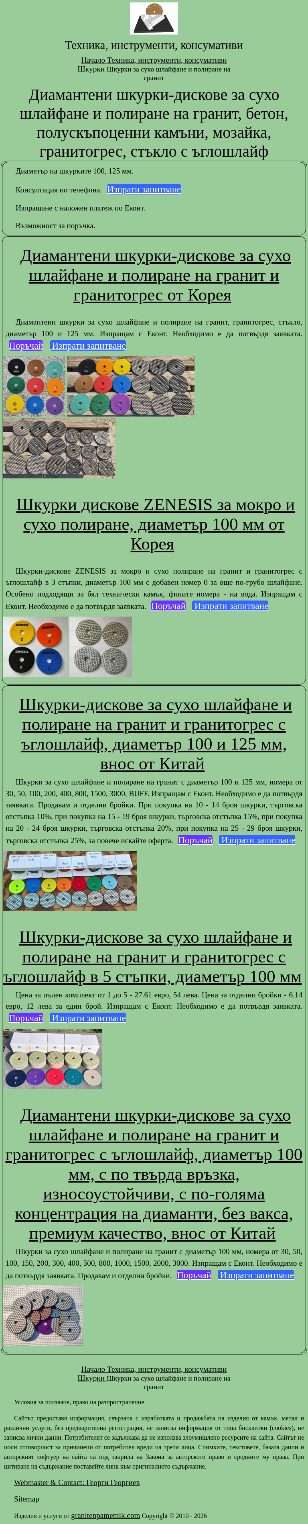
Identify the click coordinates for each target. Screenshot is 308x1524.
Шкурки (92, 69)
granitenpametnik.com (105, 1515)
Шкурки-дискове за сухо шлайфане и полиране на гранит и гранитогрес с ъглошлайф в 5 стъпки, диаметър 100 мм (152, 956)
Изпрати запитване (144, 189)
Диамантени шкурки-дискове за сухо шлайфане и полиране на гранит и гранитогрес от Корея (155, 275)
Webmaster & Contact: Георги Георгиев (77, 1482)
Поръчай (26, 345)
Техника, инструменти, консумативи (167, 60)
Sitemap (26, 1499)
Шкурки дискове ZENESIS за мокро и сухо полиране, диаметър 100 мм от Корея (155, 524)
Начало (94, 60)
